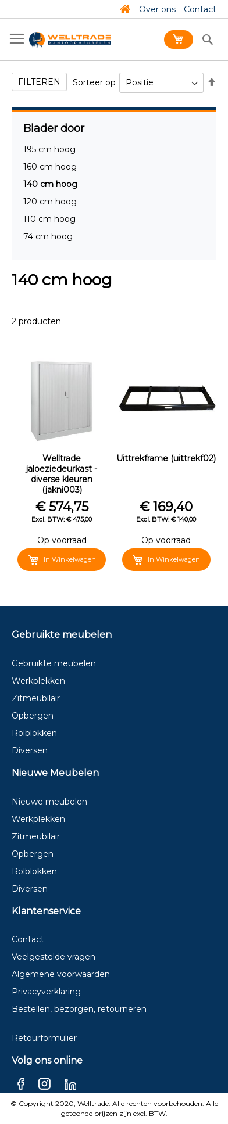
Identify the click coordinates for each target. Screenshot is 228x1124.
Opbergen (33, 715)
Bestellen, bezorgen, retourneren (79, 1009)
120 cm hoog (50, 201)
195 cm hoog (49, 149)
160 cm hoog (50, 166)
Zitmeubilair (36, 698)
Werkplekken (38, 681)
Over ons (157, 9)
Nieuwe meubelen (49, 801)
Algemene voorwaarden (61, 974)
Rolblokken (34, 733)
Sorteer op (94, 82)
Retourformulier (44, 1038)
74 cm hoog (48, 236)
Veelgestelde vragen (53, 956)
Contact (200, 9)
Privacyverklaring (46, 991)
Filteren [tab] (39, 82)
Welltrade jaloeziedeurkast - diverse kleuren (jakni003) (61, 474)
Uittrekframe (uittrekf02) (166, 458)
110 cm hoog (49, 219)
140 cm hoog (50, 184)
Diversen (30, 750)
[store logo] (70, 40)
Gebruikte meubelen (54, 663)
